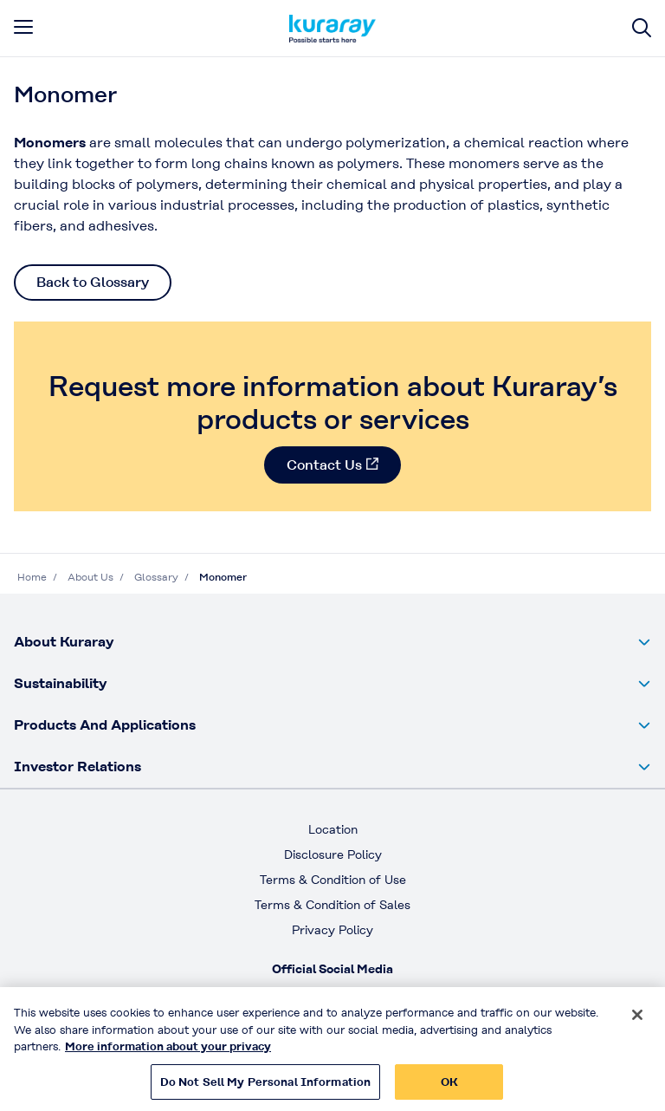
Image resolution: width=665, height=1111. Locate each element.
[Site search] (641, 28)
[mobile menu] (23, 26)
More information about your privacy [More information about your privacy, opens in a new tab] (168, 1052)
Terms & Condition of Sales (332, 905)
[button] (332, 642)
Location (333, 829)
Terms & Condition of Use (333, 880)
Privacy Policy (332, 930)
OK (449, 1088)
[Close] (637, 1021)
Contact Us (324, 465)
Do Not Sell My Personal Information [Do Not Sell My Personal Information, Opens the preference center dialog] (265, 1088)
